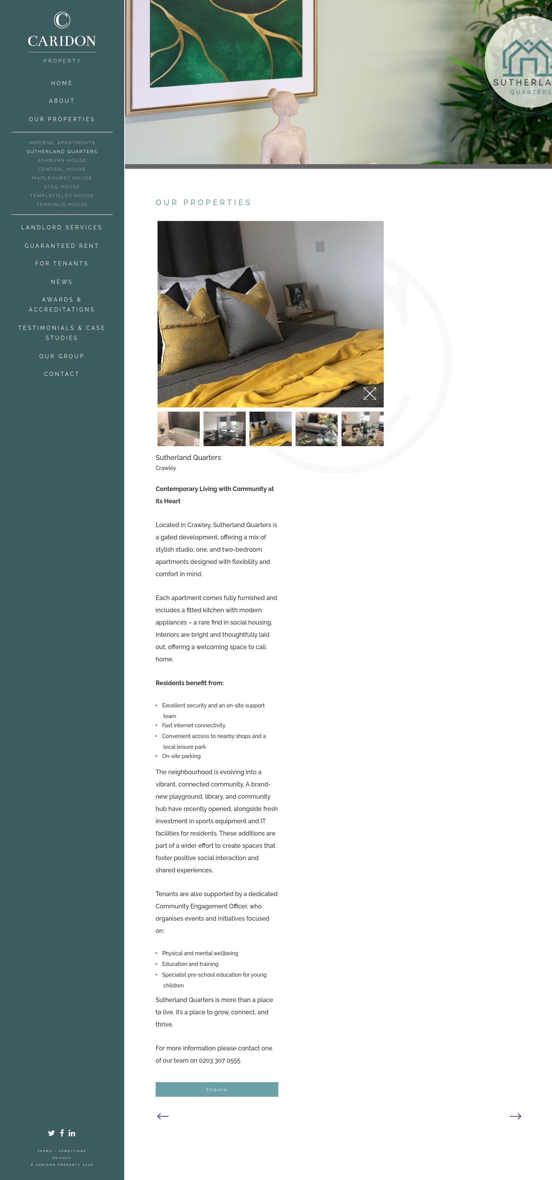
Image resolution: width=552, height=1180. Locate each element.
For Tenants (62, 263)
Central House (62, 169)
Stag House (62, 187)
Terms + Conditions (62, 1151)
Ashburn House (62, 160)
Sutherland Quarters (62, 151)
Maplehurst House (62, 178)
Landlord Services (62, 227)
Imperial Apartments (62, 142)
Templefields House (62, 195)
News (62, 282)
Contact (62, 374)
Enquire (217, 1089)
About (62, 101)
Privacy (62, 1158)
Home (62, 83)
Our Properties (62, 119)
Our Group (62, 356)
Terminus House (62, 204)
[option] (271, 314)
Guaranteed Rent (62, 246)
